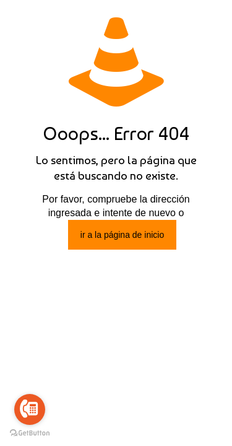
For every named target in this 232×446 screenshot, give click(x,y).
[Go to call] (29, 409)
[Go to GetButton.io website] (29, 433)
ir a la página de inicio (122, 235)
